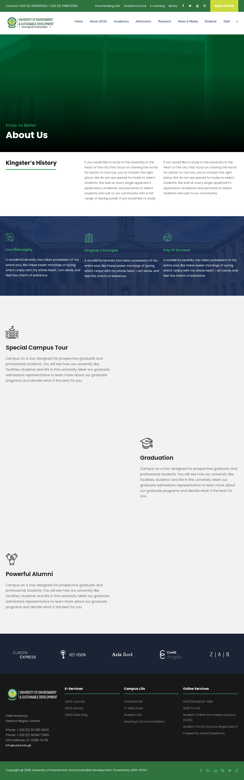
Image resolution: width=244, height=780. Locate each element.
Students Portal (135, 6)
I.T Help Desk (133, 708)
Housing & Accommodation (144, 721)
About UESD (98, 21)
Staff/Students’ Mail (198, 701)
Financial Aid (133, 701)
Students (211, 21)
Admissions (143, 21)
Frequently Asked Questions (204, 733)
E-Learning (157, 6)
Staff (226, 21)
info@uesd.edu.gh (18, 745)
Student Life (132, 715)
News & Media (188, 21)
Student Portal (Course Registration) (210, 726)
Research (164, 21)
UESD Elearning (76, 715)
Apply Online (224, 6)
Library (173, 6)
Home (79, 21)
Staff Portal (191, 708)
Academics (121, 21)
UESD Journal (75, 701)
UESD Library (74, 708)
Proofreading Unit (107, 6)
